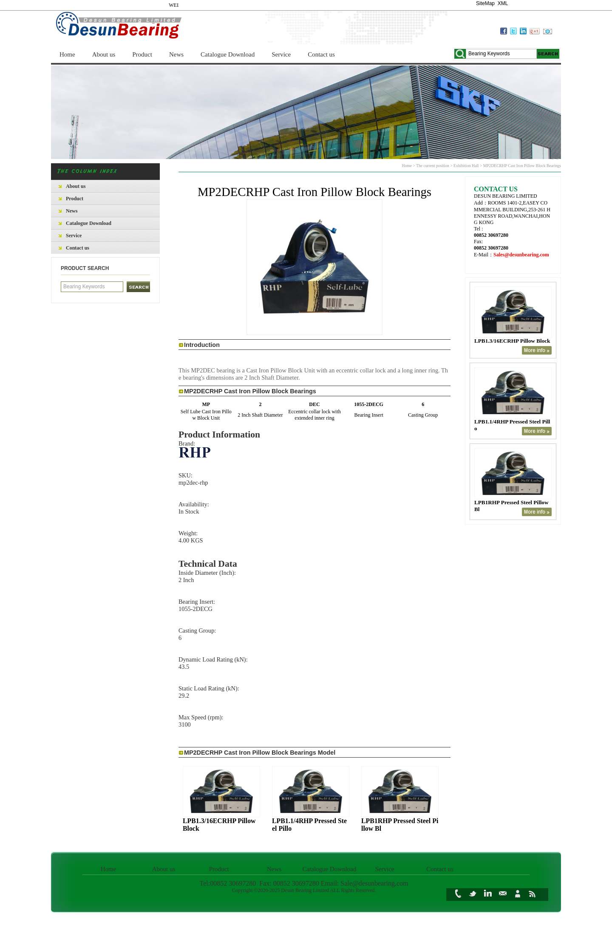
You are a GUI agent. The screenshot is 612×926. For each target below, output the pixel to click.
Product (142, 54)
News (176, 54)
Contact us (321, 54)
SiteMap (485, 3)
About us (104, 54)
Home (67, 54)
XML (503, 3)
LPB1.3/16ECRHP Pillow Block (512, 341)
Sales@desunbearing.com (521, 255)
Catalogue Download (228, 54)
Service (281, 54)
